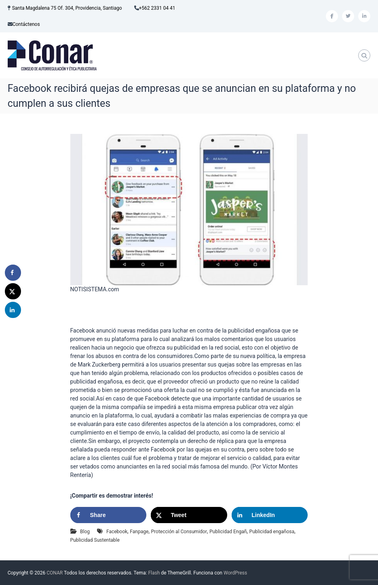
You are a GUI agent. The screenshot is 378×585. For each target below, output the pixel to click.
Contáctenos (26, 24)
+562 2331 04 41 (157, 8)
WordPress (235, 573)
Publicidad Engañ (228, 531)
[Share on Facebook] (108, 515)
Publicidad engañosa (271, 531)
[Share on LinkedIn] (270, 515)
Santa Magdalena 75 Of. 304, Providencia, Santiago (67, 8)
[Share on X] (189, 515)
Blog (85, 531)
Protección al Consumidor (179, 531)
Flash (154, 573)
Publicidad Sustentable (95, 540)
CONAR (54, 573)
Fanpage (139, 531)
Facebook (116, 531)
